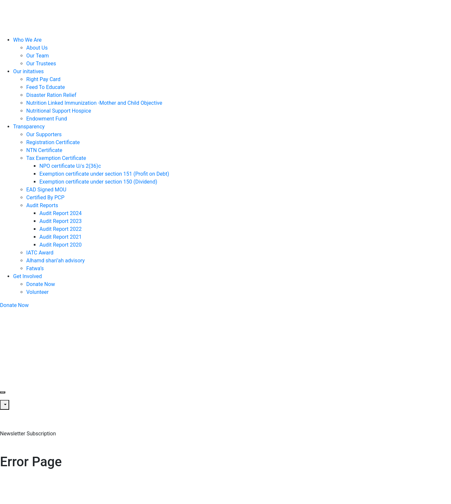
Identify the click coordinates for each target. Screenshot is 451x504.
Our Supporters (44, 134)
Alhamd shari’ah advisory (55, 260)
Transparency (29, 126)
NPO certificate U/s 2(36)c (70, 166)
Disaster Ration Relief (51, 95)
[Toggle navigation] (2, 392)
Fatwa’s (35, 268)
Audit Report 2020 (60, 245)
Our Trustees (41, 63)
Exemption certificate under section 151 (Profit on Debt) (104, 174)
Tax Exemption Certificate (56, 158)
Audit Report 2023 (60, 221)
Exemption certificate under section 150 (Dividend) (98, 182)
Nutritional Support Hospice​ (58, 111)
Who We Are (27, 40)
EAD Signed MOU (46, 189)
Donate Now (40, 284)
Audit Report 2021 (60, 237)
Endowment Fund (46, 119)
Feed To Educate (45, 87)
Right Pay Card (43, 79)
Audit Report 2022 (60, 229)
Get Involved (27, 276)
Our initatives (28, 71)
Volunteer (37, 292)
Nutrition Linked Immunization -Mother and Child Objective (94, 103)
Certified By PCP (45, 197)
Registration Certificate (53, 142)
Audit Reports (42, 205)
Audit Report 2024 (60, 213)
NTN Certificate (44, 150)
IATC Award (40, 253)
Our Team (37, 56)
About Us (37, 48)
